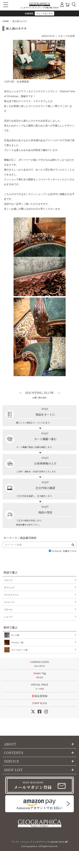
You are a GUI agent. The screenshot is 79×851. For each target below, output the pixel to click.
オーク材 (14, 635)
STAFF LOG (39, 703)
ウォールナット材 (19, 649)
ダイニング (9, 587)
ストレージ (9, 602)
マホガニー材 (16, 642)
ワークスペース (11, 594)
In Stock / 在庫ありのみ (64, 551)
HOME (6, 21)
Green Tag (39, 675)
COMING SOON (39, 664)
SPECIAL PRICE (39, 687)
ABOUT (10, 744)
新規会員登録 (39, 696)
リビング (8, 580)
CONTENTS (13, 752)
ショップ (8, 616)
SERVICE (11, 761)
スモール (8, 609)
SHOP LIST (13, 769)
